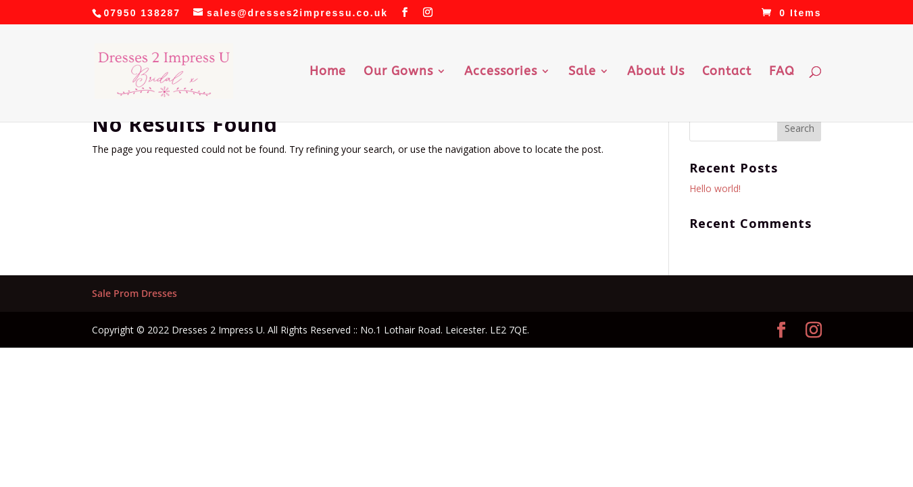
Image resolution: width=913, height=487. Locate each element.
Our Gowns (398, 72)
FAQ (782, 72)
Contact (726, 72)
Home (328, 72)
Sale (582, 72)
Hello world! (715, 188)
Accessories (500, 72)
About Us (656, 72)
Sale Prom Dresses (134, 293)
